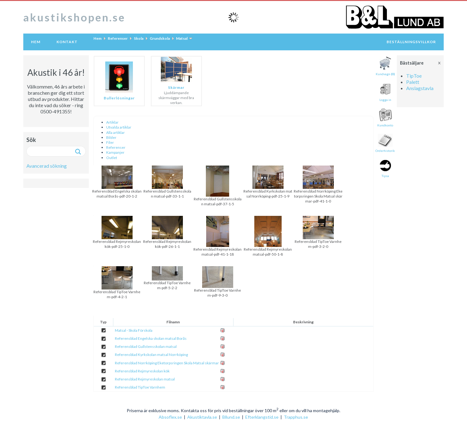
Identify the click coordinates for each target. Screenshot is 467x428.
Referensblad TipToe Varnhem (140, 387)
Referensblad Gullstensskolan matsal (146, 346)
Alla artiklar (115, 132)
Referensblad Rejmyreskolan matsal (145, 379)
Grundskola (160, 38)
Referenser (118, 38)
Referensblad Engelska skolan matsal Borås (151, 338)
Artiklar (112, 122)
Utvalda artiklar (118, 127)
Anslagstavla (419, 88)
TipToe (414, 76)
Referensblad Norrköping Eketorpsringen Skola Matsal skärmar (167, 363)
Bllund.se (231, 417)
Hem (35, 41)
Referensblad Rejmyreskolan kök (142, 371)
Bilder (111, 137)
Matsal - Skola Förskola (133, 330)
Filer (110, 142)
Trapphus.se (296, 417)
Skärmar (176, 87)
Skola (138, 38)
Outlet (111, 157)
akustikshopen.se (74, 17)
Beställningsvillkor (411, 41)
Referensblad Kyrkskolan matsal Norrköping (151, 354)
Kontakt (67, 41)
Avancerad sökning (46, 166)
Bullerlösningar (119, 98)
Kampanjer (115, 152)
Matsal (182, 38)
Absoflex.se (170, 417)
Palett (412, 82)
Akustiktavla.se (202, 417)
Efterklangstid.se (262, 417)
